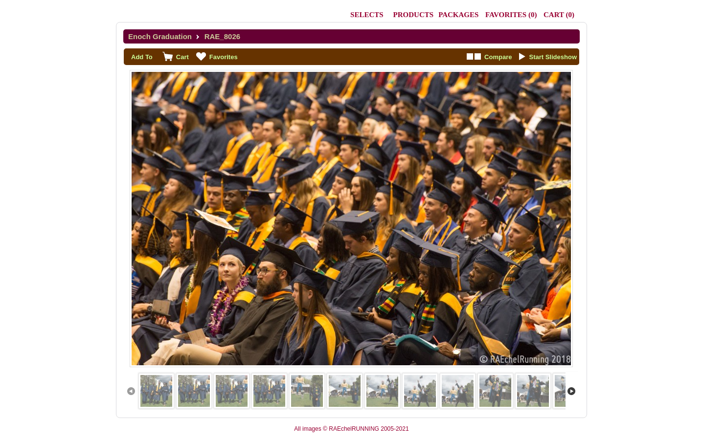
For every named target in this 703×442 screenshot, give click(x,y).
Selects (367, 15)
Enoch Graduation (160, 36)
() (511, 15)
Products (413, 15)
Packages (458, 15)
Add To (142, 57)
